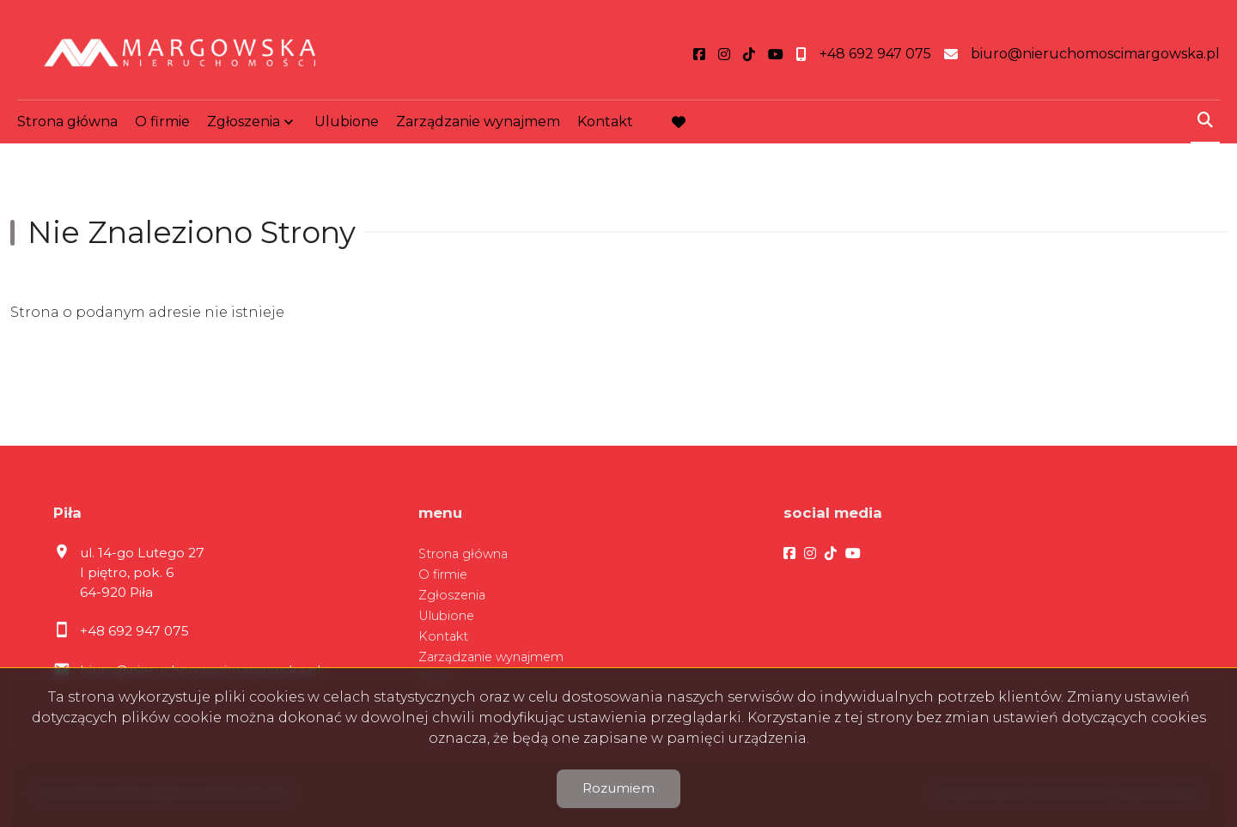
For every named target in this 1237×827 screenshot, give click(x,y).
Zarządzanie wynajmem (478, 121)
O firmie (162, 121)
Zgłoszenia (243, 121)
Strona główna (67, 121)
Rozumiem (618, 788)
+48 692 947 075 (134, 631)
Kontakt (605, 121)
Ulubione (346, 121)
